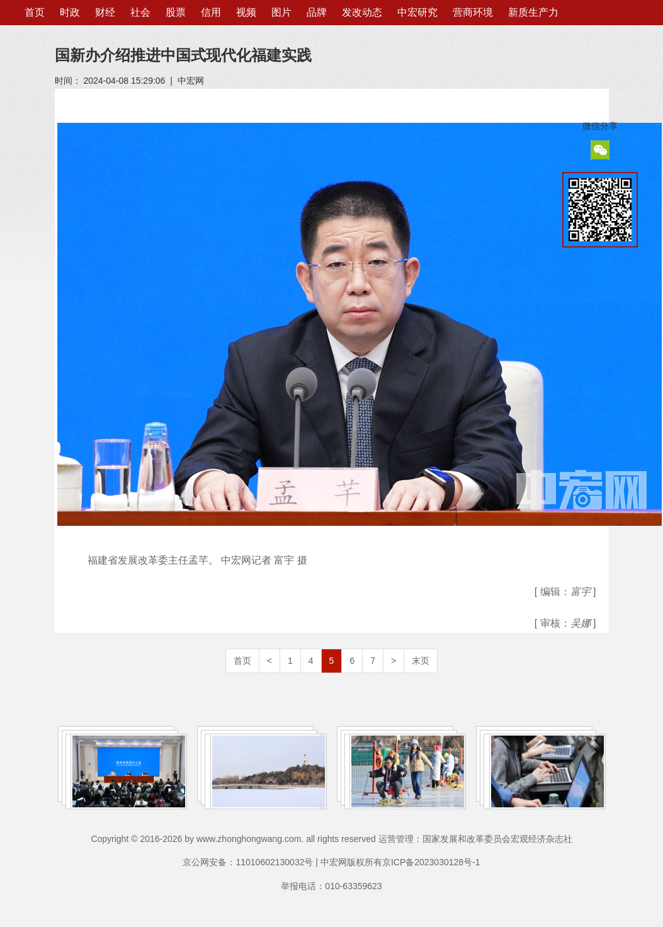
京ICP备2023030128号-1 (431, 862)
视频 (246, 12)
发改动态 (362, 12)
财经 (105, 12)
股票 (176, 12)
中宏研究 (417, 12)
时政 (70, 12)
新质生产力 (533, 12)
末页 (420, 661)
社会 (140, 12)
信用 (211, 12)
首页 (35, 12)
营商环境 (473, 12)
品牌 (317, 12)
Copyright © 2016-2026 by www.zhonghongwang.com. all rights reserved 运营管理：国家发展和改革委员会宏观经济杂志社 (331, 839)
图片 (281, 12)
